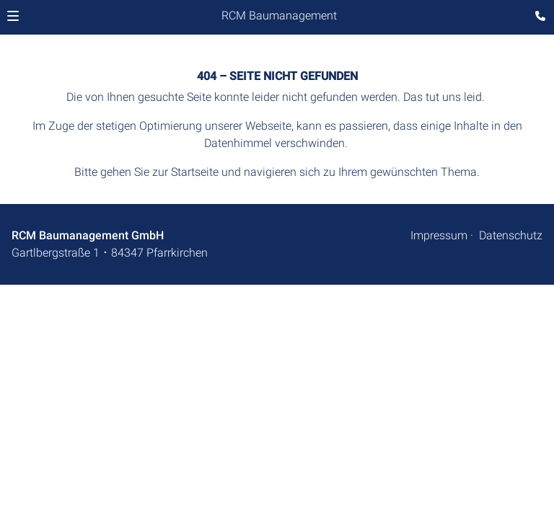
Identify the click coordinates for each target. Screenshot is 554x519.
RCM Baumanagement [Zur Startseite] (279, 15)
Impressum (438, 235)
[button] (13, 16)
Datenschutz (510, 235)
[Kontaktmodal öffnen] (536, 17)
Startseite (195, 172)
